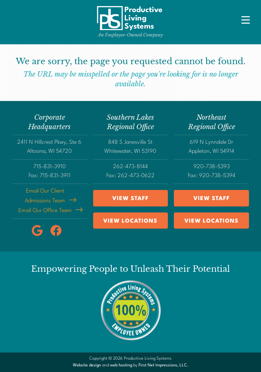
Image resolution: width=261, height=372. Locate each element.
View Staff (130, 199)
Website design (87, 365)
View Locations (130, 221)
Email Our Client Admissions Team (45, 196)
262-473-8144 (130, 167)
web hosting (121, 365)
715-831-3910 (49, 167)
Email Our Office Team (45, 211)
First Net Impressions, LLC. (164, 365)
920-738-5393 (211, 167)
